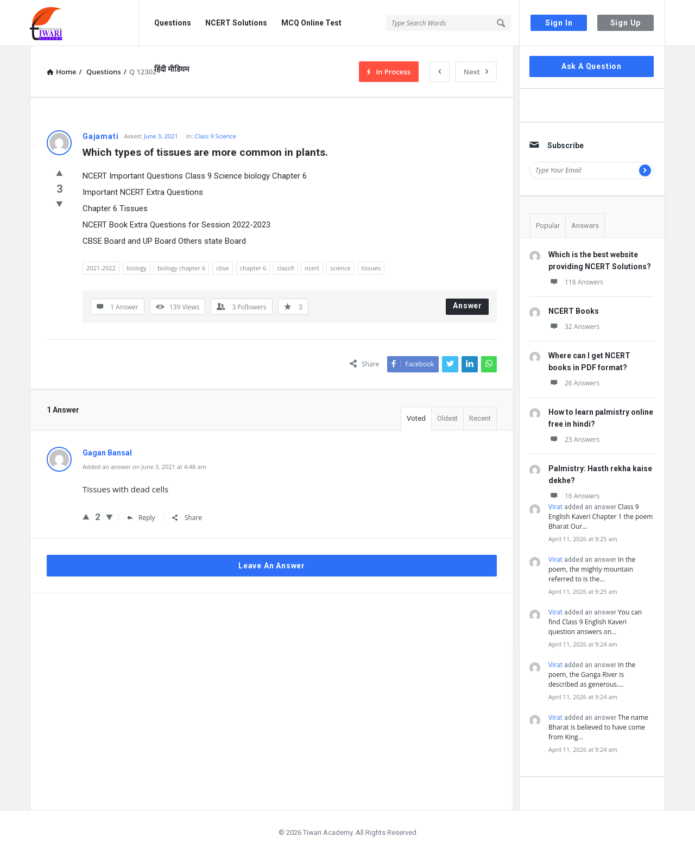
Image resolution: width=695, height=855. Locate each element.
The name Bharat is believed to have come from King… (598, 727)
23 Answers (573, 439)
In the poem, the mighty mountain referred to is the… (591, 569)
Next (476, 72)
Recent (480, 418)
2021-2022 (101, 268)
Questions (172, 22)
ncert (312, 268)
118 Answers (575, 282)
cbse (222, 268)
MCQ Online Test (311, 22)
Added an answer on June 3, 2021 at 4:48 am (144, 467)
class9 (285, 268)
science (340, 268)
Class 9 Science (215, 136)
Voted (416, 418)
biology (137, 268)
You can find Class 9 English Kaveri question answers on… (595, 621)
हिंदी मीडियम (171, 69)
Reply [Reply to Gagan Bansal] (141, 517)
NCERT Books (573, 311)
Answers (585, 225)
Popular (548, 225)
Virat (555, 506)
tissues (371, 268)
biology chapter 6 (181, 268)
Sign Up (625, 22)
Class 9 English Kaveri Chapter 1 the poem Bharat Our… (600, 516)
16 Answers (573, 496)
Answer (467, 305)
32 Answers (573, 326)
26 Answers (573, 383)
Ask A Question (591, 66)
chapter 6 (253, 268)
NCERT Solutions (236, 22)
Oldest (447, 418)
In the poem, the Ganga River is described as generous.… (591, 674)
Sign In (559, 22)
